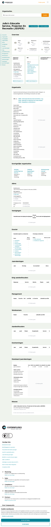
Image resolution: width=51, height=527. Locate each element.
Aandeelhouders (6, 57)
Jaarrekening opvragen (7, 454)
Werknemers (5, 55)
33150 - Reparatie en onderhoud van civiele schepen (31, 69)
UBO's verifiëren (6, 459)
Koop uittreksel (33, 26)
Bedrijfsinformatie (6, 444)
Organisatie (4, 36)
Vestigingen (4, 44)
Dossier (4, 46)
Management (5, 53)
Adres (3, 42)
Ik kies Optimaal (25, 520)
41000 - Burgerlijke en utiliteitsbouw (31, 72)
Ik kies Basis (25, 524)
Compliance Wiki (6, 467)
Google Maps (16, 72)
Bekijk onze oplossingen (10, 475)
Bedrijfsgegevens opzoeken (8, 447)
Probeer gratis (41, 2)
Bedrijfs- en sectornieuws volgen (9, 457)
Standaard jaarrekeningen (5, 62)
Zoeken (45, 15)
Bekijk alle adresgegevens (18, 80)
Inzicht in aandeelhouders (8, 452)
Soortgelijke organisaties (5, 39)
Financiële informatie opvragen (9, 449)
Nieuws (3, 65)
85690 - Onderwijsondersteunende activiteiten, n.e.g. (32, 65)
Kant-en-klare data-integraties (9, 464)
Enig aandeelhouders (6, 50)
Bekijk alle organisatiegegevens (32, 80)
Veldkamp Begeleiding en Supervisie (30, 171)
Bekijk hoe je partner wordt (10, 500)
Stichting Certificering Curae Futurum (18, 171)
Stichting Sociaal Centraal (45, 170)
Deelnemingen (5, 59)
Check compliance (43, 26)
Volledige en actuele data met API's (10, 462)
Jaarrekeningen (5, 48)
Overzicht (4, 35)
